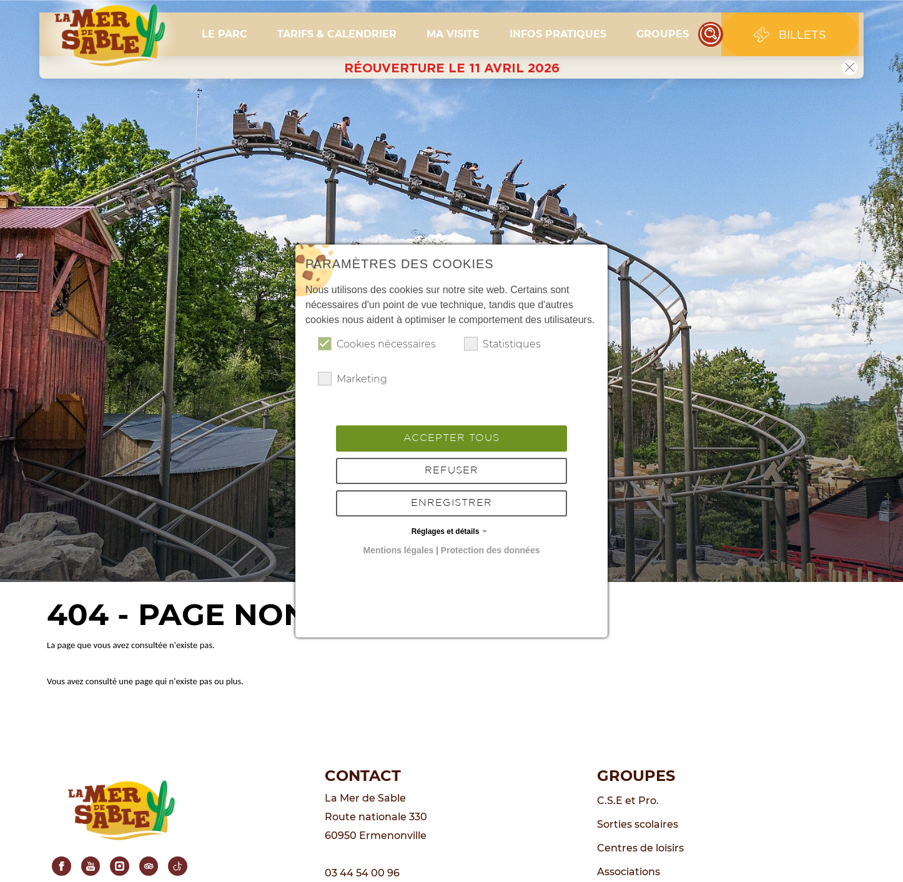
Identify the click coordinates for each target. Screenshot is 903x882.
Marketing (352, 378)
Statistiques (502, 344)
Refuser (451, 470)
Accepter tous (451, 438)
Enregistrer (451, 503)
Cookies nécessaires (377, 344)
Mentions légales (398, 550)
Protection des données (490, 550)
